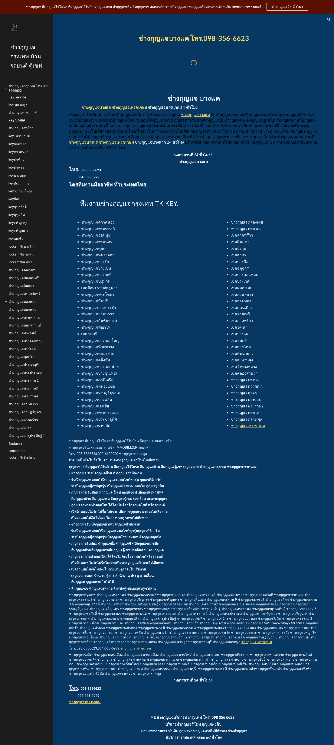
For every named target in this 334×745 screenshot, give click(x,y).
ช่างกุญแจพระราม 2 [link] (24, 380)
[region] (167, 7)
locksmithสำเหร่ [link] (20, 262)
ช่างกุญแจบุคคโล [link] (22, 357)
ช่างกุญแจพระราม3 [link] (23, 388)
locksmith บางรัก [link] (21, 246)
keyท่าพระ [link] (16, 168)
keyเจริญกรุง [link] (18, 223)
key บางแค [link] (17, 120)
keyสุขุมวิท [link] (17, 215)
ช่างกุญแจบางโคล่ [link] (22, 349)
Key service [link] (17, 97)
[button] (329, 19)
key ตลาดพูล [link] (18, 105)
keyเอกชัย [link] (16, 239)
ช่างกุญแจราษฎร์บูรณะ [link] (26, 412)
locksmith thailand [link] (22, 457)
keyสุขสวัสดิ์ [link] (18, 207)
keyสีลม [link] (14, 199)
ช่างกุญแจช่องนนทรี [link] (24, 278)
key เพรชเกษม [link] (19, 136)
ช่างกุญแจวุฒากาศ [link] (23, 112)
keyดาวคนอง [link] (18, 152)
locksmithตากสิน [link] (21, 254)
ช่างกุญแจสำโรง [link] (21, 128)
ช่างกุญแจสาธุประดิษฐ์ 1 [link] (27, 436)
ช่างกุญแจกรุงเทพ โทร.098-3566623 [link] (29, 88)
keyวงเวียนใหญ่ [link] (20, 191)
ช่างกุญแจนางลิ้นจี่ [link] (22, 333)
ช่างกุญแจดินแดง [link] (21, 286)
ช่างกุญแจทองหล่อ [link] (22, 302)
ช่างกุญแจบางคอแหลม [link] (26, 341)
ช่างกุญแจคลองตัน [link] (22, 270)
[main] (193, 37)
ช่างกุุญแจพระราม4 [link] (23, 396)
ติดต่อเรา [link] (15, 444)
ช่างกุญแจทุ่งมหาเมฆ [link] (24, 317)
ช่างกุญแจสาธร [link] (20, 428)
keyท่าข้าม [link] (17, 160)
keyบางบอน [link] (17, 175)
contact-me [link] (17, 451)
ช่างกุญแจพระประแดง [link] (25, 373)
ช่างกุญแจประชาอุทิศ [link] (24, 365)
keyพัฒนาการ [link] (19, 183)
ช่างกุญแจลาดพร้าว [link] (23, 420)
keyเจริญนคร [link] (18, 231)
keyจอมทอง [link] (17, 144)
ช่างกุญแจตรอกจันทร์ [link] (24, 294)
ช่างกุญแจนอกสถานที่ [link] (25, 325)
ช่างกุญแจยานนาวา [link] (23, 404)
